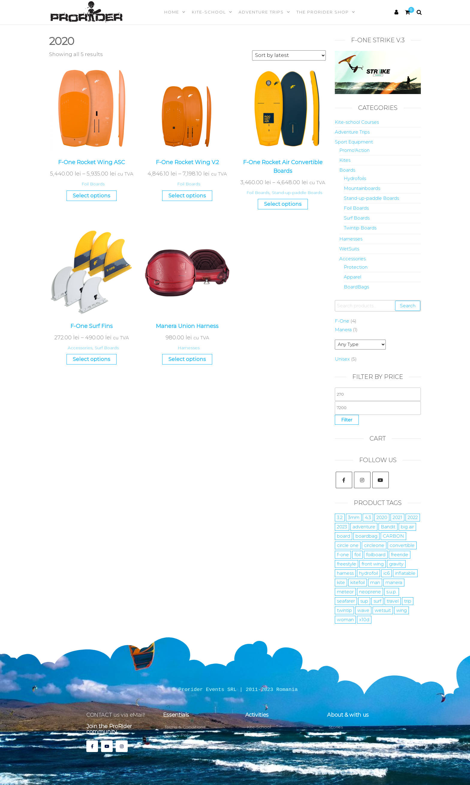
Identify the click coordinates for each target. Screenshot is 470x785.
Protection (355, 267)
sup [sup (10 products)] (364, 601)
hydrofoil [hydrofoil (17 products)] (368, 573)
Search (407, 305)
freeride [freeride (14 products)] (399, 554)
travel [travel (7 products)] (393, 601)
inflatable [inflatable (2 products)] (405, 573)
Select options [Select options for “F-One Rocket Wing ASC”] (91, 196)
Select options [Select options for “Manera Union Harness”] (187, 359)
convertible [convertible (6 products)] (402, 545)
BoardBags (356, 287)
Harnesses (189, 347)
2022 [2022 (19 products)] (413, 517)
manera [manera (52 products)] (393, 582)
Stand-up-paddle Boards (297, 192)
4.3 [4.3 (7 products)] (368, 517)
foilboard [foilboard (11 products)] (375, 554)
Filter (346, 420)
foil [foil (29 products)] (357, 554)
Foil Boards (93, 183)
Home (171, 12)
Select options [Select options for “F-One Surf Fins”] (91, 359)
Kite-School (209, 12)
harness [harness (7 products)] (345, 573)
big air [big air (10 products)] (407, 527)
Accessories (80, 347)
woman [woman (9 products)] (345, 619)
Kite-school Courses (357, 122)
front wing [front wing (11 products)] (372, 564)
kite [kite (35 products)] (341, 582)
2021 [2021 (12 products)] (397, 517)
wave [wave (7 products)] (363, 610)
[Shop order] (289, 55)
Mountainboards (362, 188)
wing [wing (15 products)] (401, 610)
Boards (347, 170)
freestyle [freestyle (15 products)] (346, 564)
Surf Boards (107, 347)
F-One (342, 321)
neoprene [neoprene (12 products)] (370, 592)
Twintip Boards (360, 228)
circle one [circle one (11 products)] (347, 545)
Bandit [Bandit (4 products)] (388, 527)
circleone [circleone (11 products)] (374, 545)
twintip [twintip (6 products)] (344, 610)
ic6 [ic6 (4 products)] (386, 573)
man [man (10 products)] (375, 582)
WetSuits (349, 249)
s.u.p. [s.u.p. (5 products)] (391, 592)
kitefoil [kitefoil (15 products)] (357, 582)
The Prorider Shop (322, 12)
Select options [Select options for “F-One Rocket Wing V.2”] (187, 196)
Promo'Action (354, 150)
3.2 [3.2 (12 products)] (340, 517)
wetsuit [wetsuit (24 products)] (383, 610)
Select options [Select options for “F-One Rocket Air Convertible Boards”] (283, 204)
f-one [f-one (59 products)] (343, 554)
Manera (343, 329)
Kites (344, 160)
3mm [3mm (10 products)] (353, 517)
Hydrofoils (355, 178)
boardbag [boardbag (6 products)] (366, 536)
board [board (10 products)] (343, 536)
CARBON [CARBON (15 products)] (393, 536)
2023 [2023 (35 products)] (342, 527)
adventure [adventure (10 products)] (363, 527)
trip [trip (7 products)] (407, 601)
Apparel (352, 277)
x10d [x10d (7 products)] (364, 619)
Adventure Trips (261, 12)
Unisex (342, 359)
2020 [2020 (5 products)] (381, 517)
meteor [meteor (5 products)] (345, 592)
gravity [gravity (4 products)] (396, 564)
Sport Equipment (354, 142)
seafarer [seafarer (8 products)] (346, 601)
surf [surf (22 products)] (377, 601)
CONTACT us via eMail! (115, 715)
